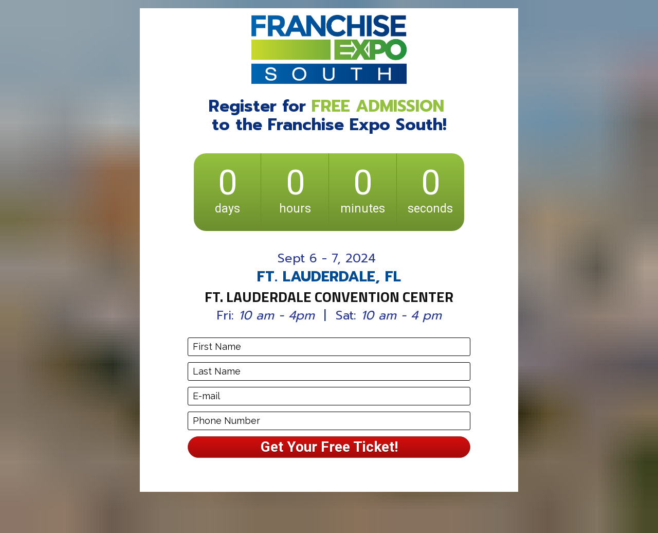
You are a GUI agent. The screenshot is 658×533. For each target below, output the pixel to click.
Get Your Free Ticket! (329, 446)
